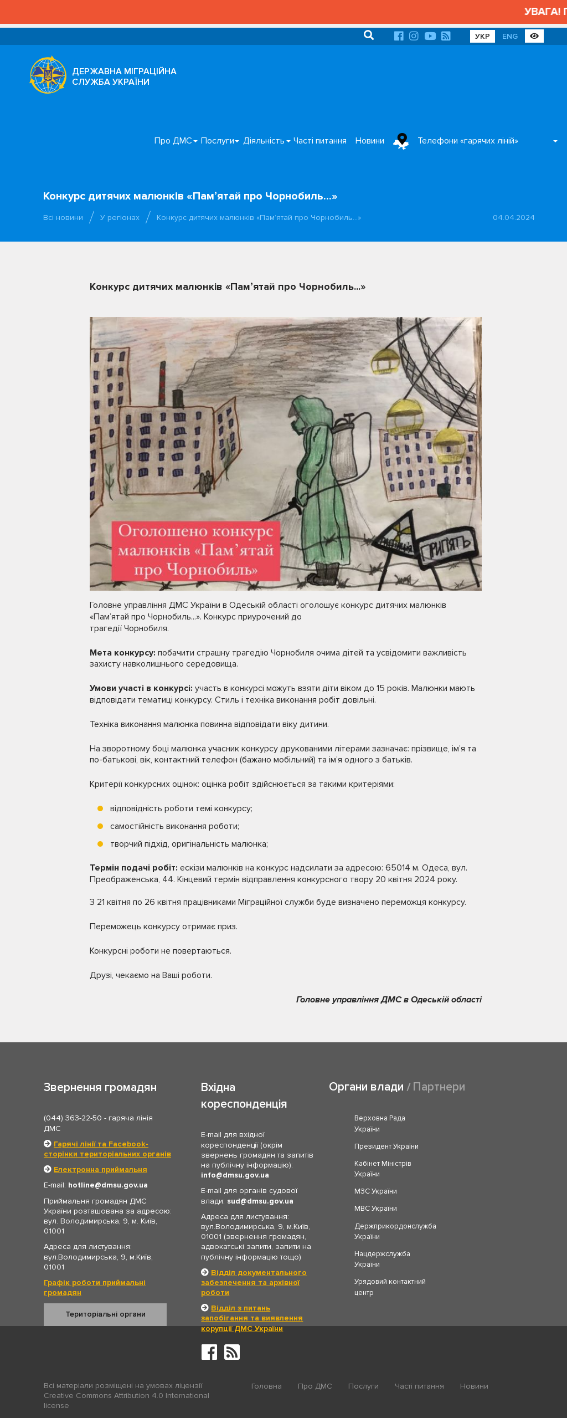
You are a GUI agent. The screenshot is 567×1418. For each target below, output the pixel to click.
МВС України (472, 1163)
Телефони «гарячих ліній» (467, 140)
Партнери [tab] (439, 1087)
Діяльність (264, 140)
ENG (510, 36)
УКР (482, 36)
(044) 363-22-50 (73, 1118)
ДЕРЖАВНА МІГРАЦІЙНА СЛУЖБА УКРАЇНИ (124, 77)
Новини (369, 140)
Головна (266, 1386)
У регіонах (120, 217)
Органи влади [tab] (366, 1087)
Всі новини (63, 217)
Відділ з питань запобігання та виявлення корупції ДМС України (252, 1318)
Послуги (217, 140)
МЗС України (375, 1163)
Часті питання (320, 140)
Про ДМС (173, 140)
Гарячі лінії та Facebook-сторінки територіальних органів (107, 1149)
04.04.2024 (514, 217)
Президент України (483, 1118)
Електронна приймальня (100, 1169)
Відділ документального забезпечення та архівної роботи (254, 1282)
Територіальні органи (105, 1314)
